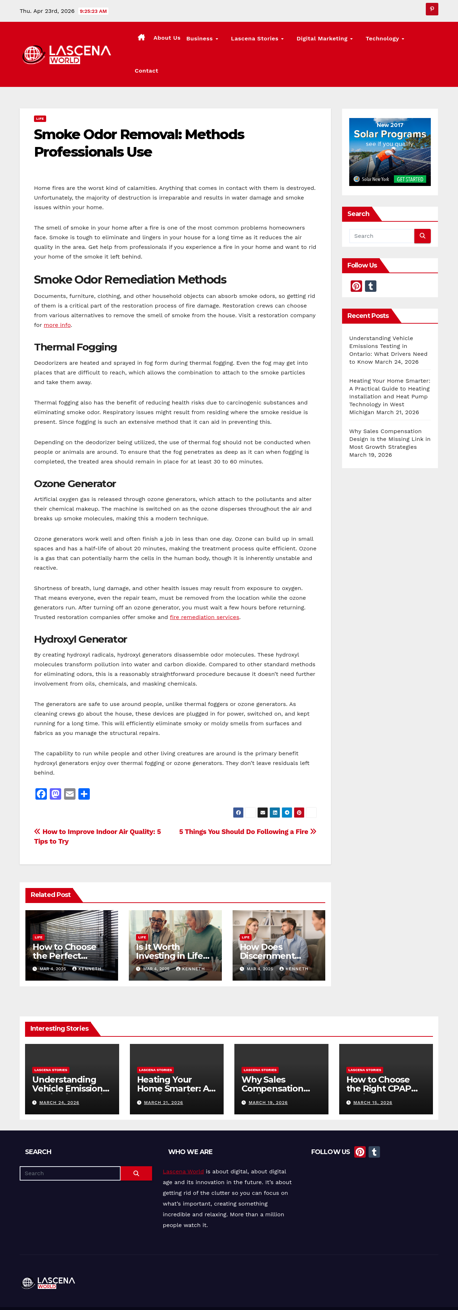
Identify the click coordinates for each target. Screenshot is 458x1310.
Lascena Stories (272, 41)
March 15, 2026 (372, 1075)
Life (40, 91)
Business (224, 41)
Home (297, 1294)
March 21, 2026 (163, 1075)
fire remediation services (204, 590)
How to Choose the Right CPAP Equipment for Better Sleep (378, 1066)
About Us (191, 40)
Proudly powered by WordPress (56, 1294)
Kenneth (86, 942)
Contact (423, 40)
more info (57, 298)
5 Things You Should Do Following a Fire (248, 805)
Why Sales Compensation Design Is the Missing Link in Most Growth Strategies (390, 412)
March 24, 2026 (59, 1075)
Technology (385, 41)
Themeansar (152, 1294)
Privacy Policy (423, 1294)
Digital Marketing (332, 41)
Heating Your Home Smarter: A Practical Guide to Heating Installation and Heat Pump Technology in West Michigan (389, 369)
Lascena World (183, 1144)
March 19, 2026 (268, 1075)
